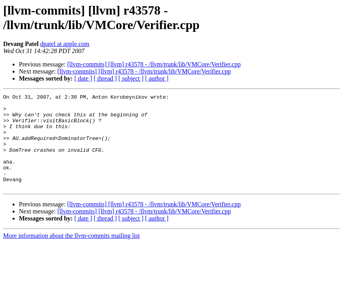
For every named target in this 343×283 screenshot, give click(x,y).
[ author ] (157, 78)
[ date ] (83, 78)
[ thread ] (105, 78)
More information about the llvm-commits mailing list (71, 254)
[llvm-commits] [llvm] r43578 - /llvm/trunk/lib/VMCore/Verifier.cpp (154, 64)
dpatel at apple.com (64, 43)
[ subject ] (131, 78)
